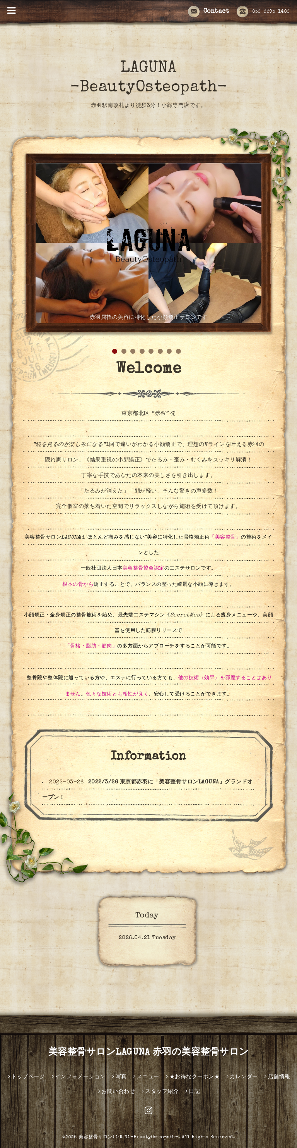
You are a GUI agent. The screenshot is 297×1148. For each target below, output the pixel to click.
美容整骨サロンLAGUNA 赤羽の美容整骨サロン (148, 1052)
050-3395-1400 (263, 12)
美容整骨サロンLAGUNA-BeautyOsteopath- (128, 1137)
